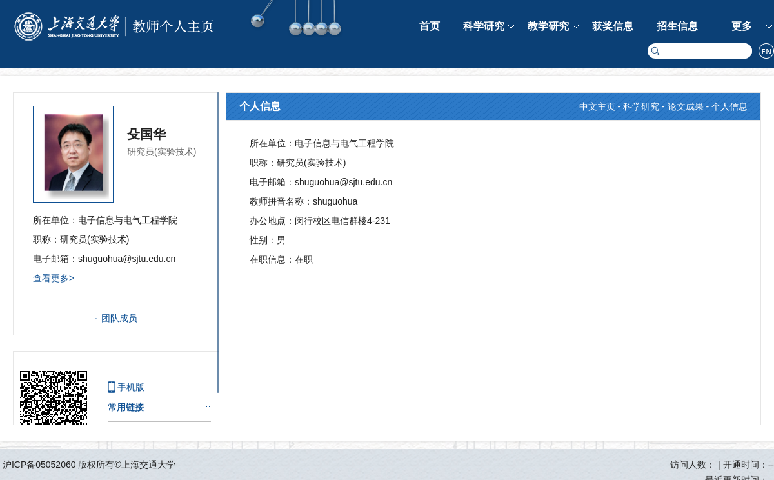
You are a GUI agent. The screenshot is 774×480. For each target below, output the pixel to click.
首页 (429, 26)
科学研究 (483, 26)
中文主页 (597, 106)
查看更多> (53, 278)
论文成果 (686, 106)
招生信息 (677, 26)
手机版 (130, 387)
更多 (741, 26)
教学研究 (548, 26)
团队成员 (119, 318)
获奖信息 (612, 26)
